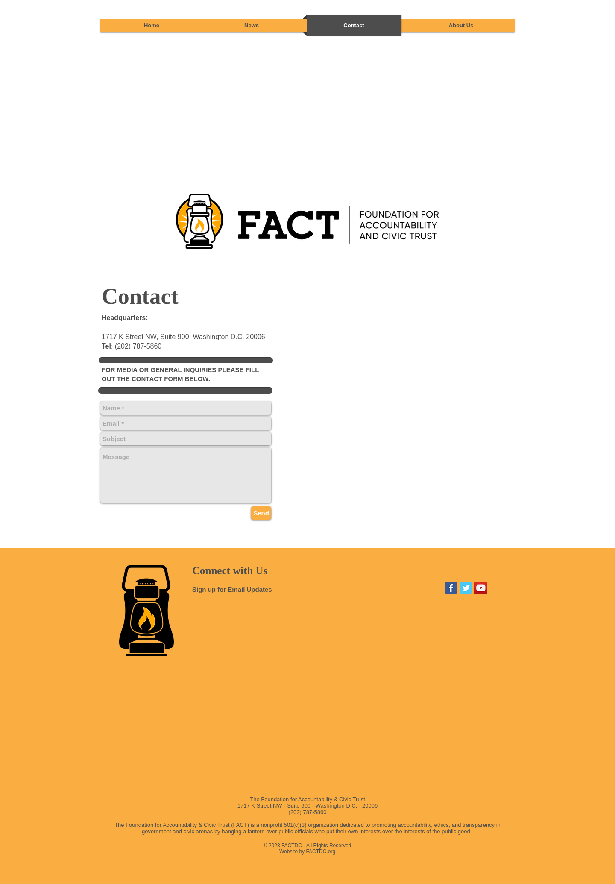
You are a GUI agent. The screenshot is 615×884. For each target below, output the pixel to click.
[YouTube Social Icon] (480, 588)
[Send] (261, 513)
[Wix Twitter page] (466, 588)
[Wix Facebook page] (451, 588)
